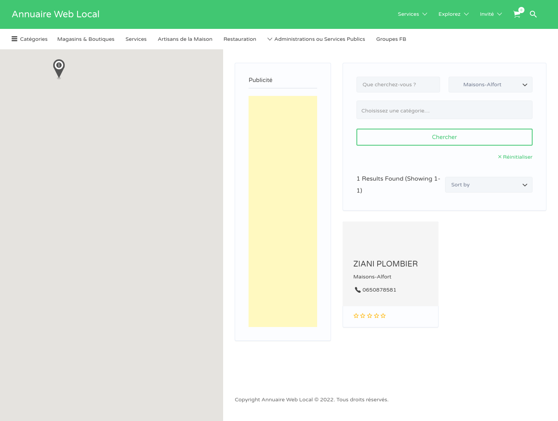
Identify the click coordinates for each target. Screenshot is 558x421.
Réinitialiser (518, 157)
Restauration (240, 39)
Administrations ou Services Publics (319, 39)
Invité (487, 14)
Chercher (444, 137)
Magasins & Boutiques (85, 39)
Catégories (33, 39)
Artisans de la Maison (185, 39)
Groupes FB (391, 39)
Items (519, 10)
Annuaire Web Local (55, 14)
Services (408, 14)
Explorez (450, 14)
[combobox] (444, 110)
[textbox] (447, 111)
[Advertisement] (283, 211)
